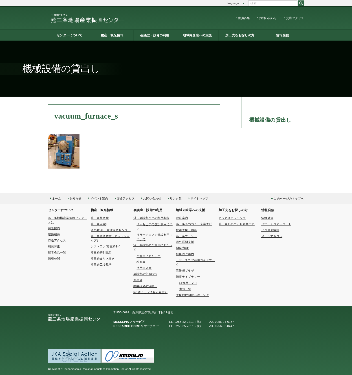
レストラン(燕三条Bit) (105, 246)
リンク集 (176, 198)
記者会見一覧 (57, 252)
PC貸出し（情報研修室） (150, 292)
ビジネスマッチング (232, 218)
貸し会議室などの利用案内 (151, 218)
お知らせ (75, 198)
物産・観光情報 (112, 35)
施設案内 (54, 228)
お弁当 (137, 280)
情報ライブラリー (188, 276)
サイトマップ (199, 198)
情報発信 (282, 35)
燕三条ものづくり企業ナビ (194, 224)
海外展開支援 (185, 242)
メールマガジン (271, 236)
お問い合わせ (268, 18)
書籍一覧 (185, 289)
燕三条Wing (99, 224)
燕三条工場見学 (101, 264)
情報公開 (54, 258)
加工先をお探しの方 (239, 35)
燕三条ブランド (186, 236)
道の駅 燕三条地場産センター (111, 230)
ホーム (56, 198)
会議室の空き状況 (145, 274)
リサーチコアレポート (276, 224)
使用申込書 (144, 268)
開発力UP (182, 248)
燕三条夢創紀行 (101, 252)
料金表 (140, 262)
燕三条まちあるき (103, 258)
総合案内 (182, 218)
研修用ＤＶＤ (188, 283)
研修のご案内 (185, 254)
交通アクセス (295, 18)
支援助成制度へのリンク (192, 295)
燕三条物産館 (100, 218)
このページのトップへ (289, 198)
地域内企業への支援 (197, 35)
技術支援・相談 (186, 230)
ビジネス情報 (270, 230)
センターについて (69, 35)
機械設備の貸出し (145, 286)
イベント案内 (99, 198)
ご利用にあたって (148, 256)
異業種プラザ (185, 270)
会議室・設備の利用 (154, 35)
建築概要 (54, 234)
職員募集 (244, 18)
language (233, 3)
